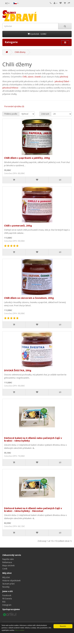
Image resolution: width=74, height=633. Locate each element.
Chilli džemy (20, 52)
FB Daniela (7, 598)
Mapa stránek (8, 565)
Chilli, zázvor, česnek (31, 76)
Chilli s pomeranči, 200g (18, 225)
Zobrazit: (45, 114)
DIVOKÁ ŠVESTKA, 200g (17, 370)
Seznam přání (8, 583)
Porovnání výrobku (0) (14, 106)
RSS (3, 601)
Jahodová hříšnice (10, 87)
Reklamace (7, 562)
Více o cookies (19, 630)
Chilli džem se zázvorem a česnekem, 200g (29, 297)
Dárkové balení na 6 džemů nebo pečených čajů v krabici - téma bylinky (33, 439)
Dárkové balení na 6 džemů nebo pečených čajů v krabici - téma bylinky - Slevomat (33, 509)
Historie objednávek (11, 580)
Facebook (6, 595)
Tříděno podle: (11, 114)
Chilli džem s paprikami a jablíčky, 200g (27, 157)
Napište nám (8, 559)
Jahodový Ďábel (62, 81)
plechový (64, 76)
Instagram (6, 605)
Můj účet (6, 577)
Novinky (5, 587)
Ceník (4, 568)
